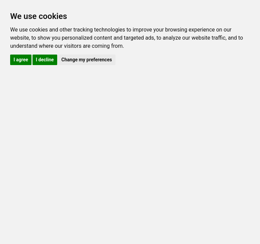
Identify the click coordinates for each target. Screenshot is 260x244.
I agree (21, 59)
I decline (45, 59)
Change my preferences (86, 59)
